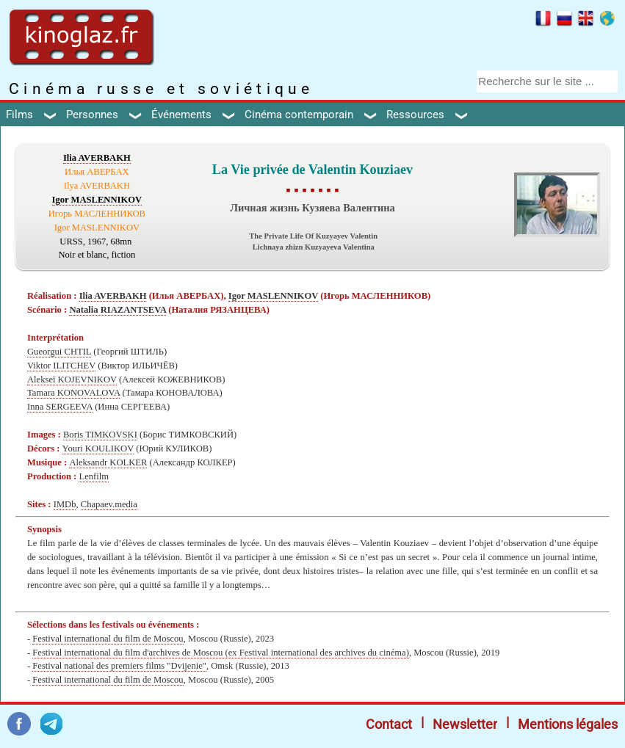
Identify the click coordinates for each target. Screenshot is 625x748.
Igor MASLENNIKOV (97, 200)
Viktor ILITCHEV (61, 365)
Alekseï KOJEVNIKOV (72, 379)
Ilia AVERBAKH (97, 158)
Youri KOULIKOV (98, 448)
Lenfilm (94, 476)
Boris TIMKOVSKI (100, 434)
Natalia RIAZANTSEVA (117, 310)
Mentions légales (568, 724)
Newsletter (465, 724)
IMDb (65, 504)
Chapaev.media (109, 504)
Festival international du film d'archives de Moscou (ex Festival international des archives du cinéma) (220, 652)
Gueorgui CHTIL (59, 351)
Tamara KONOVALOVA (73, 393)
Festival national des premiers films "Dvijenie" (119, 666)
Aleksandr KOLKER (108, 462)
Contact (389, 724)
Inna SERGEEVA (60, 407)
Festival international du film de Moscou (107, 638)
